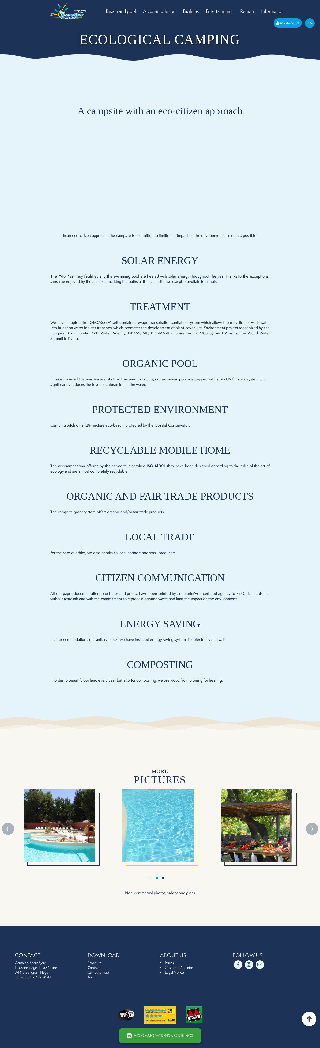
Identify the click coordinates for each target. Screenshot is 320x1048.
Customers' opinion (179, 967)
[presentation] (8, 829)
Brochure (95, 962)
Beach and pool (121, 11)
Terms (92, 977)
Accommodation (159, 11)
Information (272, 11)
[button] (157, 878)
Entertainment (219, 11)
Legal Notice (174, 972)
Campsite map (98, 972)
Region (247, 11)
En (310, 23)
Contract (94, 967)
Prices (169, 962)
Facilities (191, 11)
